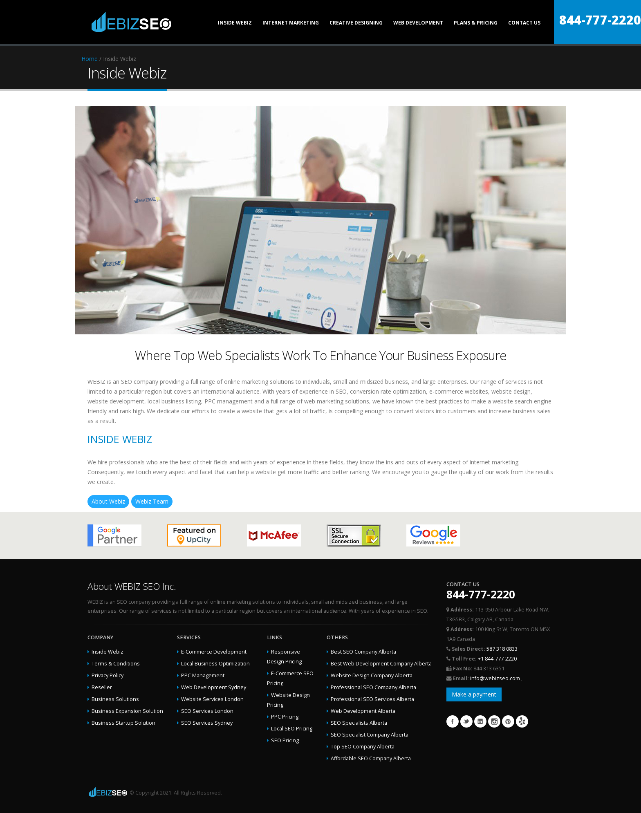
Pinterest (508, 721)
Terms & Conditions (116, 663)
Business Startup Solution (123, 722)
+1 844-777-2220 (497, 658)
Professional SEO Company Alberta (373, 687)
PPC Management (202, 675)
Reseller (102, 687)
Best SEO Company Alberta (363, 651)
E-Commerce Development (214, 651)
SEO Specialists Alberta (359, 722)
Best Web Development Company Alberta (381, 663)
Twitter (466, 721)
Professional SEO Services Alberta (372, 699)
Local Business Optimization (215, 663)
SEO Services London (207, 711)
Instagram (494, 721)
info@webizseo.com (495, 678)
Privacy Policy (107, 675)
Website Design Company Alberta (371, 675)
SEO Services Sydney (207, 722)
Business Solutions (115, 699)
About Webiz (108, 501)
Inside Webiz (107, 651)
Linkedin (480, 721)
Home (89, 59)
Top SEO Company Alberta (362, 746)
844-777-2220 (600, 19)
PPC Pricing (284, 716)
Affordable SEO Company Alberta (371, 758)
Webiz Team (151, 501)
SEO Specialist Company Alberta (369, 734)
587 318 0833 (502, 648)
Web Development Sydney (213, 687)
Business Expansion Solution (127, 711)
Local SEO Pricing (291, 728)
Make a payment (474, 694)
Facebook (452, 721)
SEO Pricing (285, 740)
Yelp (522, 721)
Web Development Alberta (363, 711)
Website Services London (212, 699)
